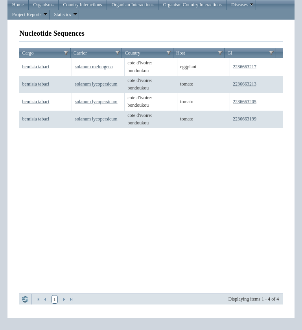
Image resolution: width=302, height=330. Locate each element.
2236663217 (244, 66)
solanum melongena (93, 66)
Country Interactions (82, 4)
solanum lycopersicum (96, 84)
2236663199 (244, 119)
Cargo (27, 53)
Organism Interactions (133, 4)
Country (132, 53)
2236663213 (244, 84)
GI (229, 53)
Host (180, 53)
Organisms (43, 4)
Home (18, 4)
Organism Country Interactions (192, 4)
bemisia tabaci (35, 66)
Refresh (25, 299)
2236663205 (244, 101)
